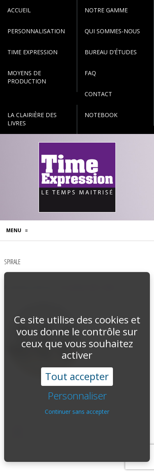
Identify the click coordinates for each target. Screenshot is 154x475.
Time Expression (32, 52)
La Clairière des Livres (32, 119)
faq (90, 73)
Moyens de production (26, 77)
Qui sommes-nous (112, 31)
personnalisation (36, 31)
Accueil (19, 10)
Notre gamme (106, 10)
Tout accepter (77, 369)
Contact (98, 94)
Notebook (101, 115)
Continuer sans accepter (77, 405)
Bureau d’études (111, 52)
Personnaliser (77, 389)
